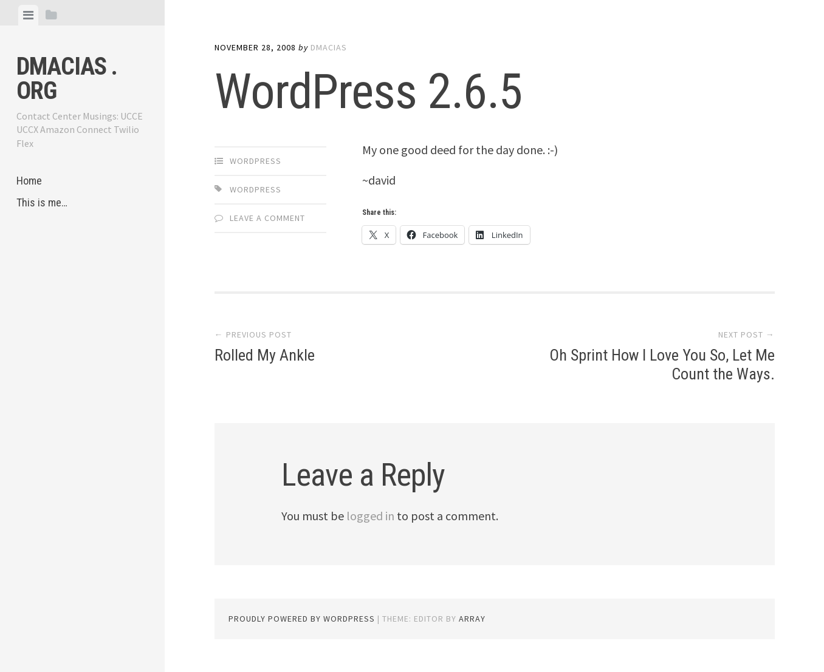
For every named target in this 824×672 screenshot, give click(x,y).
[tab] (28, 15)
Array (472, 618)
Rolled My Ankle (265, 355)
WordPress (255, 160)
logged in (370, 515)
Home (29, 180)
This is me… (41, 202)
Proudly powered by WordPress (301, 618)
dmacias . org (66, 78)
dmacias (329, 47)
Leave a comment (267, 217)
